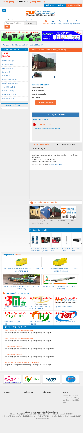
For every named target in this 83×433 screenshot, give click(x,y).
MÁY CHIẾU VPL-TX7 (76, 250)
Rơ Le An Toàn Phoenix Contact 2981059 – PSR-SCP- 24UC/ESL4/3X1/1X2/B (60, 270)
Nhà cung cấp (67, 22)
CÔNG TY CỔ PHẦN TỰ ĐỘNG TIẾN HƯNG (40, 323)
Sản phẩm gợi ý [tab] (39, 149)
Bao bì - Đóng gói (8, 61)
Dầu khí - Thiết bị (8, 91)
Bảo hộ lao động (7, 64)
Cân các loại (6, 76)
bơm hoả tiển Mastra (66, 250)
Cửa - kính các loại (8, 87)
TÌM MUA (47, 392)
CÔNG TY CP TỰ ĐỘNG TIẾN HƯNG (14, 323)
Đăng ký (61, 5)
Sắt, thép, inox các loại (19, 45)
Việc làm (46, 22)
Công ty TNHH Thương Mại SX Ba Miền (15, 308)
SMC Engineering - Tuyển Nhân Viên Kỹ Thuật (19, 330)
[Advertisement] (56, 184)
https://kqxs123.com (51, 421)
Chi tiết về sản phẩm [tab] (41, 144)
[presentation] (29, 243)
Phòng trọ (28, 421)
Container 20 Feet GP (35, 45)
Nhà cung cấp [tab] (22, 20)
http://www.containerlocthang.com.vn (47, 128)
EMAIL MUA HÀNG (46, 102)
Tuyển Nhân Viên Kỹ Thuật (13, 346)
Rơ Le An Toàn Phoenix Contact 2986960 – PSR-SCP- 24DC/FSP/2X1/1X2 (21, 270)
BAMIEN (6, 392)
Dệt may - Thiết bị (8, 98)
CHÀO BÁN (28, 392)
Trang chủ (6, 45)
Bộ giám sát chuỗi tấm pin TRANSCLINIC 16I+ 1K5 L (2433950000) (60, 288)
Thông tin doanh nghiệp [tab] (65, 144)
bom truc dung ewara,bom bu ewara (35, 250)
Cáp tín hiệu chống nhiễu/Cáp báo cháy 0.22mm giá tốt (22, 362)
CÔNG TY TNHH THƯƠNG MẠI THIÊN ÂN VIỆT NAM (40, 308)
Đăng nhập (50, 5)
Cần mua (53, 22)
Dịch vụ (59, 22)
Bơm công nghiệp (8, 68)
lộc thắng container (40, 119)
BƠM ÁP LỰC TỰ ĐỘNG (45, 250)
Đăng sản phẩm (74, 5)
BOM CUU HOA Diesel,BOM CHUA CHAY (55, 250)
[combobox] (35, 23)
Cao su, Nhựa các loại (9, 79)
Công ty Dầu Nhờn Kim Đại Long (65, 322)
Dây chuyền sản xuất (9, 94)
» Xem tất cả (75, 327)
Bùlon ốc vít (6, 72)
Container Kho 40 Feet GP (47, 222)
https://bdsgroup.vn (39, 421)
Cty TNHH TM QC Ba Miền (63, 306)
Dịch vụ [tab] (33, 20)
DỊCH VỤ (67, 392)
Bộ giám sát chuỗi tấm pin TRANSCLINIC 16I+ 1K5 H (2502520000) (21, 288)
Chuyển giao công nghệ (10, 83)
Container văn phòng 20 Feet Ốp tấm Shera (37, 222)
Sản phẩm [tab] (11, 20)
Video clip (76, 22)
